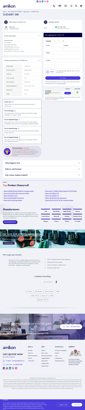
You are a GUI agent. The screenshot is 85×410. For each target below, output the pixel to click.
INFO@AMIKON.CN (18, 380)
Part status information (46, 375)
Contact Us (30, 372)
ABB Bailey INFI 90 (42, 319)
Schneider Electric (77, 229)
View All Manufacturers (10, 232)
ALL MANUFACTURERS (15, 11)
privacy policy (62, 83)
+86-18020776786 (17, 384)
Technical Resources (59, 380)
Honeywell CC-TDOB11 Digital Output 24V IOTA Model (61, 191)
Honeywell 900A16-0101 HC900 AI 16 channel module (19, 191)
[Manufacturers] (81, 6)
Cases (56, 375)
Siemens (67, 242)
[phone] (62, 56)
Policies (43, 370)
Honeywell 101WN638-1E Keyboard (14, 198)
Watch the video (9, 262)
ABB (45, 217)
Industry (57, 372)
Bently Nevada (67, 217)
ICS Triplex (77, 242)
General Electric (46, 229)
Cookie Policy (31, 380)
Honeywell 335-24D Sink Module (13, 200)
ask (67, 93)
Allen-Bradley (56, 217)
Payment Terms (44, 385)
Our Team (30, 370)
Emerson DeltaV (49, 311)
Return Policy (44, 380)
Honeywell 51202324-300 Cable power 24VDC (16, 193)
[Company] (71, 49)
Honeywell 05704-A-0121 (11, 195)
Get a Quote (63, 78)
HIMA (52, 315)
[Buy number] (59, 41)
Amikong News (58, 377)
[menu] (71, 6)
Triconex (56, 242)
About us (30, 377)
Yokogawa (45, 242)
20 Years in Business (32, 375)
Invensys (67, 229)
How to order (44, 372)
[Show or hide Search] (76, 6)
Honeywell (26, 11)
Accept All (77, 404)
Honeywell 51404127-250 (52, 193)
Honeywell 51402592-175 (52, 195)
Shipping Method (45, 377)
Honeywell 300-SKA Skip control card (55, 198)
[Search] (52, 301)
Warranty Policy (45, 383)
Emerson (78, 217)
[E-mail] (53, 49)
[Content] (62, 65)
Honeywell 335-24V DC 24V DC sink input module (59, 200)
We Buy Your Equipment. (61, 370)
